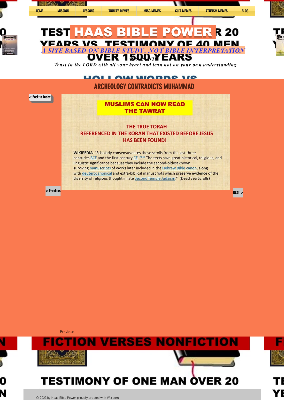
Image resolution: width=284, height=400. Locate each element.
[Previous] (76, 332)
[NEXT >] (238, 192)
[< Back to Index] (40, 97)
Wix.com (113, 398)
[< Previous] (53, 191)
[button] (88, 11)
